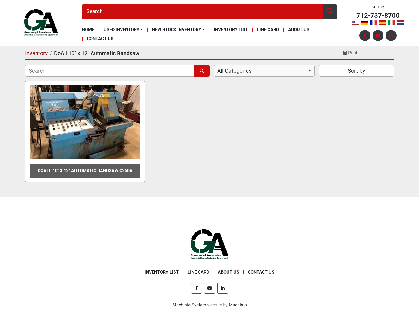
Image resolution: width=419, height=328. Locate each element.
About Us (298, 30)
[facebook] (364, 35)
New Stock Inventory (176, 30)
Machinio (238, 305)
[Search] (202, 11)
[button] (123, 30)
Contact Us (100, 39)
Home (88, 30)
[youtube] (378, 35)
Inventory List (231, 30)
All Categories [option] (234, 70)
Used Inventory (121, 30)
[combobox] (264, 71)
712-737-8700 (378, 15)
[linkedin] (391, 35)
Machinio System (189, 305)
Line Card (268, 30)
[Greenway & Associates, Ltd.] (209, 244)
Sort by (356, 70)
